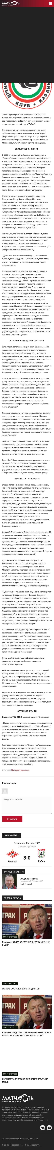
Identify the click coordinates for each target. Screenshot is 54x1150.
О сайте (5, 1145)
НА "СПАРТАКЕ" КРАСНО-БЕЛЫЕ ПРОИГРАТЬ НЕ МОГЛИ (25, 1080)
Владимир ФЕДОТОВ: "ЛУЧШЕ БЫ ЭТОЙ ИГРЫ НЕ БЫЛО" (26, 943)
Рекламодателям (32, 1145)
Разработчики (17, 1145)
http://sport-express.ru (20, 770)
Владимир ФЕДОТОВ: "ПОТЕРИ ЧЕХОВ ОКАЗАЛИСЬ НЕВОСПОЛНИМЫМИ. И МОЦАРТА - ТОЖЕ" (26, 1034)
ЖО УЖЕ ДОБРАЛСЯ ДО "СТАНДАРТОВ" (21, 989)
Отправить (12, 819)
